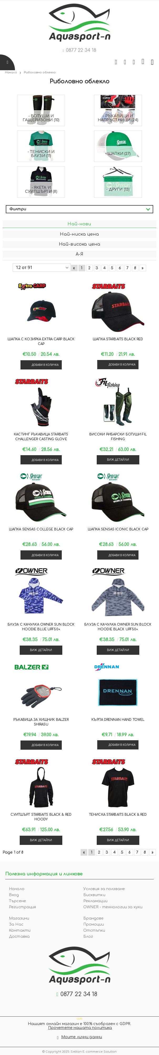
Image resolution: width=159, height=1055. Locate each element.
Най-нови (79, 224)
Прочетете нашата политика (80, 1028)
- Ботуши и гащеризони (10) (41, 118)
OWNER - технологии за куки (113, 907)
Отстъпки (94, 930)
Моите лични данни (81, 1037)
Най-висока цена (79, 244)
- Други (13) (118, 189)
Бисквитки (94, 895)
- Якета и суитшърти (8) (41, 190)
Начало (16, 889)
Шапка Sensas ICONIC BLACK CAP (118, 529)
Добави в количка (45, 365)
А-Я (79, 254)
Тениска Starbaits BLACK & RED (118, 814)
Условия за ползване (104, 889)
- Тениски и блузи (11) (41, 154)
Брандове (93, 918)
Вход (14, 895)
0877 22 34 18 (81, 50)
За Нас (16, 924)
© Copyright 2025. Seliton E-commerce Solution (79, 1051)
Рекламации (95, 901)
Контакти (19, 930)
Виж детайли (118, 459)
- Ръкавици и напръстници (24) (118, 118)
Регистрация (22, 907)
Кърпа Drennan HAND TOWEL (117, 720)
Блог (88, 937)
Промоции (93, 924)
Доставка (19, 937)
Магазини (19, 918)
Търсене (17, 901)
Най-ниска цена (79, 234)
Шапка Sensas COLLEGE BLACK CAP (41, 529)
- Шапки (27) (118, 154)
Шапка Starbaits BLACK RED (118, 339)
